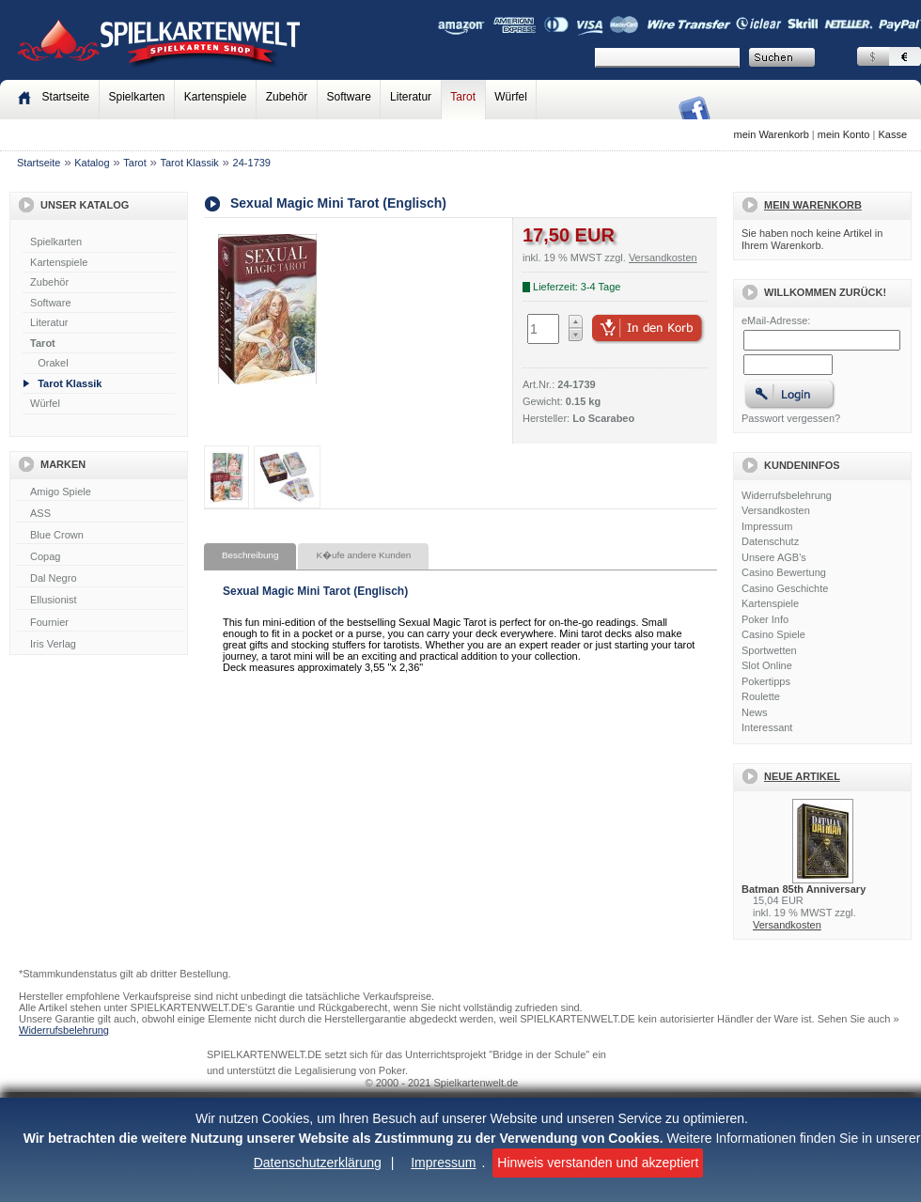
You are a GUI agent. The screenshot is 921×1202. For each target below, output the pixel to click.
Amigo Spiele (100, 492)
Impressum (443, 1162)
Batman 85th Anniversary (803, 889)
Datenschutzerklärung (318, 1162)
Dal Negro (100, 578)
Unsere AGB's (773, 557)
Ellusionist (100, 600)
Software (349, 96)
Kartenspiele (215, 96)
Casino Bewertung (783, 572)
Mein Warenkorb (813, 205)
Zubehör (287, 96)
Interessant (766, 727)
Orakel (53, 362)
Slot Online (766, 665)
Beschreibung (250, 555)
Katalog (91, 162)
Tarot (463, 96)
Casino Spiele (773, 634)
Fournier (100, 623)
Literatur (410, 96)
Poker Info (764, 619)
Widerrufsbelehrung (786, 495)
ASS (100, 514)
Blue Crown (100, 535)
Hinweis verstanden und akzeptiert (597, 1162)
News (754, 712)
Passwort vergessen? (790, 418)
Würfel (510, 96)
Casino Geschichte (784, 588)
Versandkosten (775, 510)
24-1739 (252, 162)
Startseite (38, 162)
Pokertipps (765, 681)
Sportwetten (769, 650)
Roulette (760, 696)
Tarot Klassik (190, 162)
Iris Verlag (100, 644)
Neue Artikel (802, 776)
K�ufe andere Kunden (363, 555)
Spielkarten (136, 96)
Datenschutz (770, 541)
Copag (100, 557)
